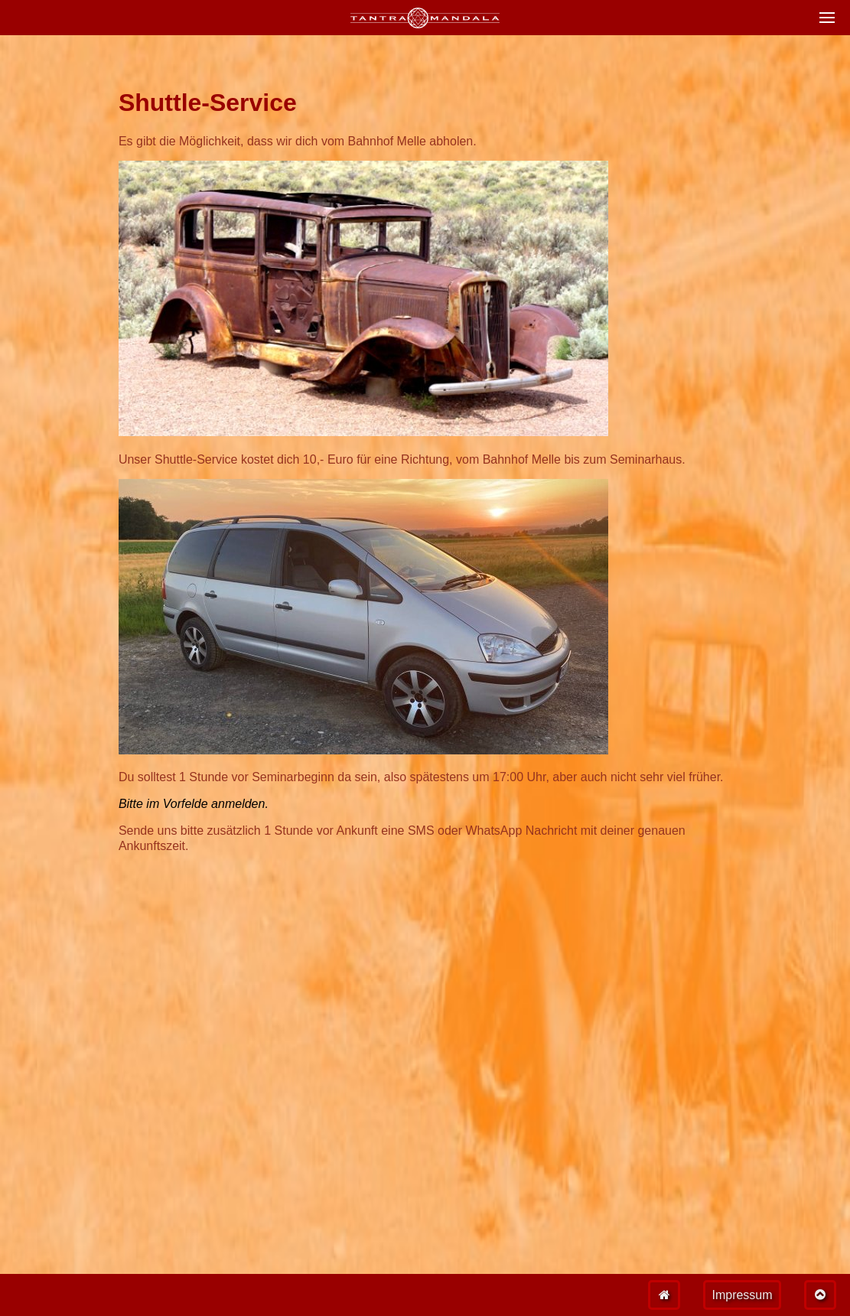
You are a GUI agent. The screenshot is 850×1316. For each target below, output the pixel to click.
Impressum (742, 1294)
